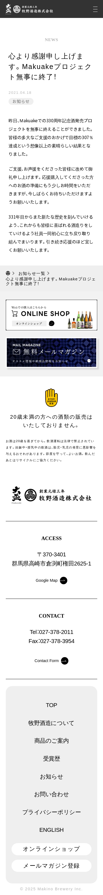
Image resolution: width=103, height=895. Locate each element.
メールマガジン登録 (51, 865)
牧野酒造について (51, 723)
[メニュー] (95, 9)
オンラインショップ (51, 849)
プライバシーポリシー (51, 812)
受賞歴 (51, 758)
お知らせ (21, 101)
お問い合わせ (51, 794)
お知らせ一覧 (32, 273)
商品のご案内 (51, 740)
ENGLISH (51, 830)
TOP (51, 705)
